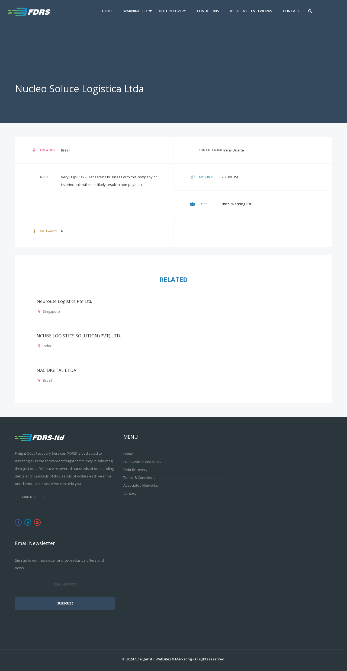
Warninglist (135, 10)
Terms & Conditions (139, 477)
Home (107, 10)
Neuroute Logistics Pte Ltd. (64, 301)
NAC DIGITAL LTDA (56, 370)
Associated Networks (251, 10)
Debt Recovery (172, 10)
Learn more (29, 497)
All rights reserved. (209, 659)
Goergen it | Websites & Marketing (163, 659)
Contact (291, 10)
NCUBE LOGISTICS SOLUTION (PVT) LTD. (79, 336)
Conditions (208, 10)
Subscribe (65, 603)
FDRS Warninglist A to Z (142, 461)
